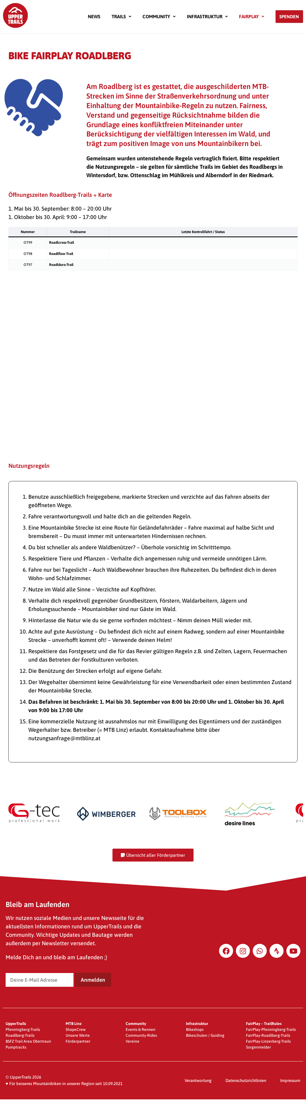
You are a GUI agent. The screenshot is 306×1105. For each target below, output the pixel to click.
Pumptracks (16, 1047)
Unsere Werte (78, 1035)
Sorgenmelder (258, 1047)
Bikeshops (195, 1029)
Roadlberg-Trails (20, 1035)
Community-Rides (141, 1035)
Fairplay (251, 16)
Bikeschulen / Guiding (205, 1035)
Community (159, 16)
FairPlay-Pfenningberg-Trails (271, 1029)
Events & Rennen (140, 1029)
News (94, 16)
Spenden (289, 16)
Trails (121, 16)
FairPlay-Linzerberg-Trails (268, 1041)
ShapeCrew (76, 1029)
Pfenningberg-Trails (23, 1029)
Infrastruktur (207, 16)
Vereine (132, 1041)
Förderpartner (78, 1041)
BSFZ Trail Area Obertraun (28, 1041)
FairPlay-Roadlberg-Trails (268, 1035)
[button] (121, 16)
